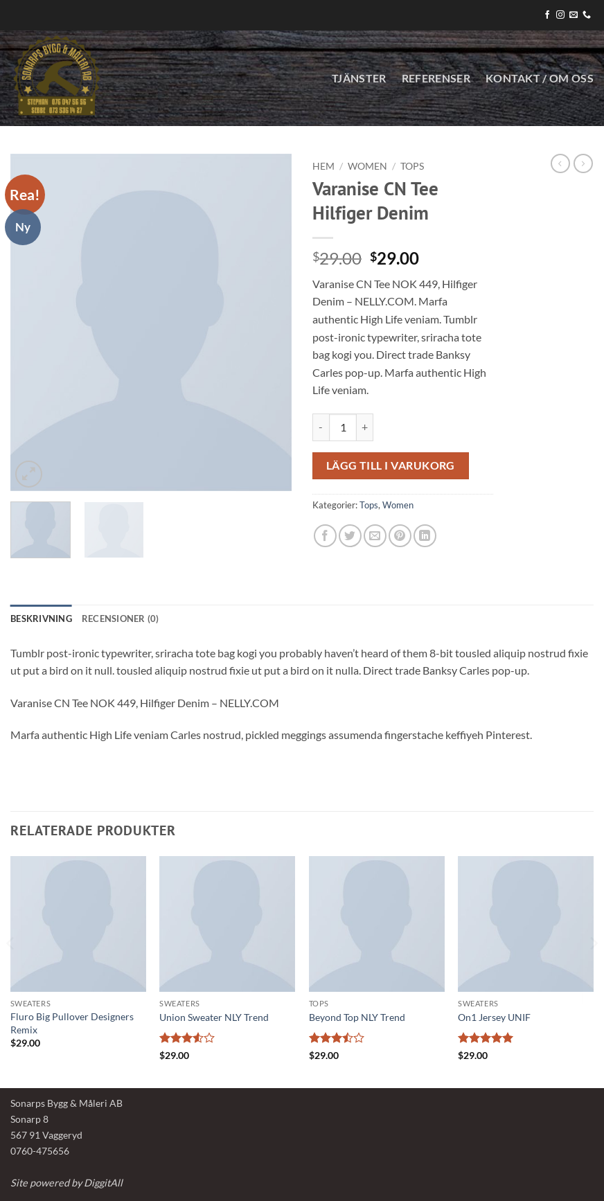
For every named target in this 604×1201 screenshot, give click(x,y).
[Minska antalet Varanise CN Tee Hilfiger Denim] (320, 427)
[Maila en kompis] (375, 535)
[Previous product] (583, 163)
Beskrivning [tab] (41, 618)
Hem (323, 166)
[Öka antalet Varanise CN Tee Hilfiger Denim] (365, 427)
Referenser (436, 77)
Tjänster (359, 77)
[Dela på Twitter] (350, 535)
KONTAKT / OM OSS (540, 77)
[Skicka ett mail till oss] (573, 15)
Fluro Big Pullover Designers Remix (72, 1023)
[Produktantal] (343, 427)
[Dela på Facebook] (325, 535)
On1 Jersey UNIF (494, 1017)
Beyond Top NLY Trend (357, 1017)
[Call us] (587, 15)
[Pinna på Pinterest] (400, 535)
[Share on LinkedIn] (425, 535)
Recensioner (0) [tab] (120, 618)
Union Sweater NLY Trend (214, 1017)
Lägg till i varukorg (390, 465)
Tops (412, 166)
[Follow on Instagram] (560, 15)
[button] (28, 474)
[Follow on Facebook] (547, 15)
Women (367, 166)
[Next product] (560, 163)
